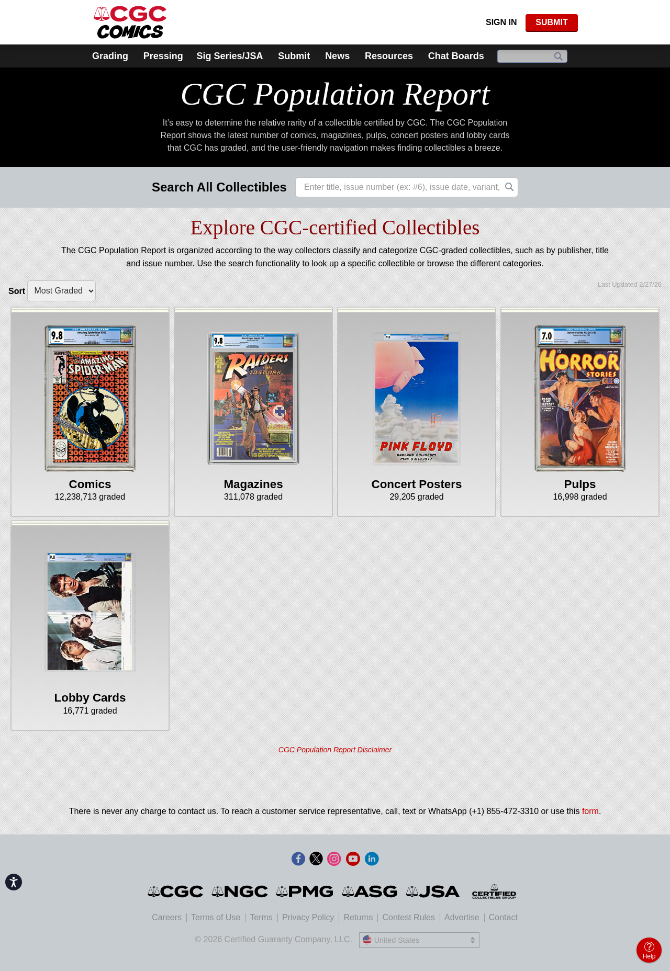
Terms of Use (215, 917)
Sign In (501, 22)
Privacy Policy (308, 917)
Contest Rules (408, 917)
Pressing (163, 56)
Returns (358, 917)
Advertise (461, 917)
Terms (261, 917)
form (590, 811)
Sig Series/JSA (229, 56)
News (337, 56)
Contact (503, 917)
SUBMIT (551, 22)
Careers (167, 917)
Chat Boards (456, 56)
